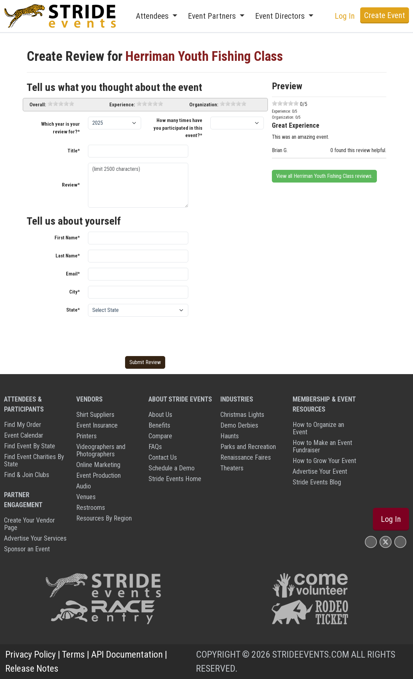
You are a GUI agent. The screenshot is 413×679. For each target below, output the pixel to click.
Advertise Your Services (35, 538)
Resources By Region (104, 518)
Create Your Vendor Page (29, 524)
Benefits (159, 425)
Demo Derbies (239, 425)
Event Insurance (97, 425)
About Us (160, 415)
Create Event (384, 15)
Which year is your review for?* (60, 128)
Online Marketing (98, 465)
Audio (83, 486)
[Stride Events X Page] (385, 542)
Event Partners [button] (213, 16)
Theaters (231, 468)
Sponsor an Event (27, 549)
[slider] (60, 103)
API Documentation (127, 654)
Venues (86, 497)
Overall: (37, 105)
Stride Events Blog (317, 482)
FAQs (155, 447)
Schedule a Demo (171, 468)
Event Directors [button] (281, 16)
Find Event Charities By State (34, 460)
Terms (73, 654)
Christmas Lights (242, 415)
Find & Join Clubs (26, 475)
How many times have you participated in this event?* (177, 127)
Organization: (203, 105)
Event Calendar (23, 435)
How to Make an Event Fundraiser (322, 446)
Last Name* (68, 256)
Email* (73, 274)
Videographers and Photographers (100, 450)
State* (73, 310)
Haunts (229, 436)
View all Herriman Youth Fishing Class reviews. (324, 176)
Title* (74, 151)
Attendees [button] (153, 16)
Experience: (122, 105)
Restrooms (90, 507)
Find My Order (22, 425)
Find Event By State (29, 446)
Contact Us (162, 457)
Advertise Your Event (320, 471)
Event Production (98, 475)
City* (74, 292)
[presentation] (139, 335)
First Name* (67, 238)
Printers (86, 436)
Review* (71, 185)
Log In (345, 16)
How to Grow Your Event (324, 461)
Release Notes (32, 668)
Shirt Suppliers (95, 415)
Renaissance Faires (245, 457)
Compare (160, 436)
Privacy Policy (30, 654)
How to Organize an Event (318, 428)
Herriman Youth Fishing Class (204, 56)
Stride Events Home (174, 479)
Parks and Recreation (248, 447)
